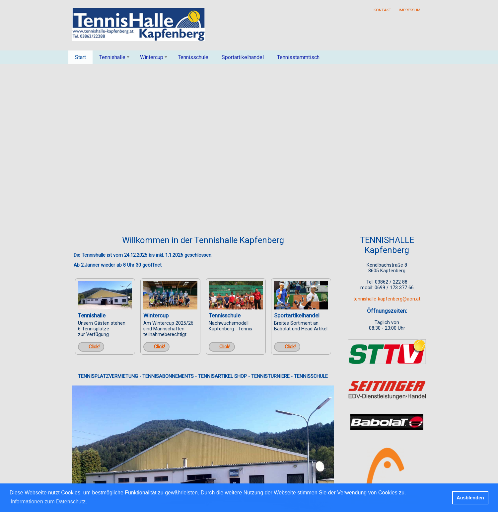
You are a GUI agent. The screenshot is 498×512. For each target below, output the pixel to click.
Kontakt (382, 10)
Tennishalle (115, 59)
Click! (94, 347)
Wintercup (154, 59)
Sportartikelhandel (243, 57)
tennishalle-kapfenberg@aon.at (386, 299)
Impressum (409, 10)
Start (80, 57)
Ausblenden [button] (470, 497)
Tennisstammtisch (298, 57)
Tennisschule (193, 57)
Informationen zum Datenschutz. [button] (49, 501)
